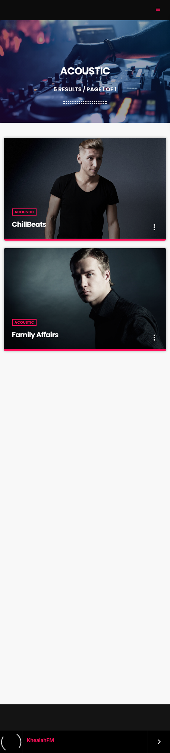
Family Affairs (35, 335)
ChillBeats (29, 224)
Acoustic (24, 212)
